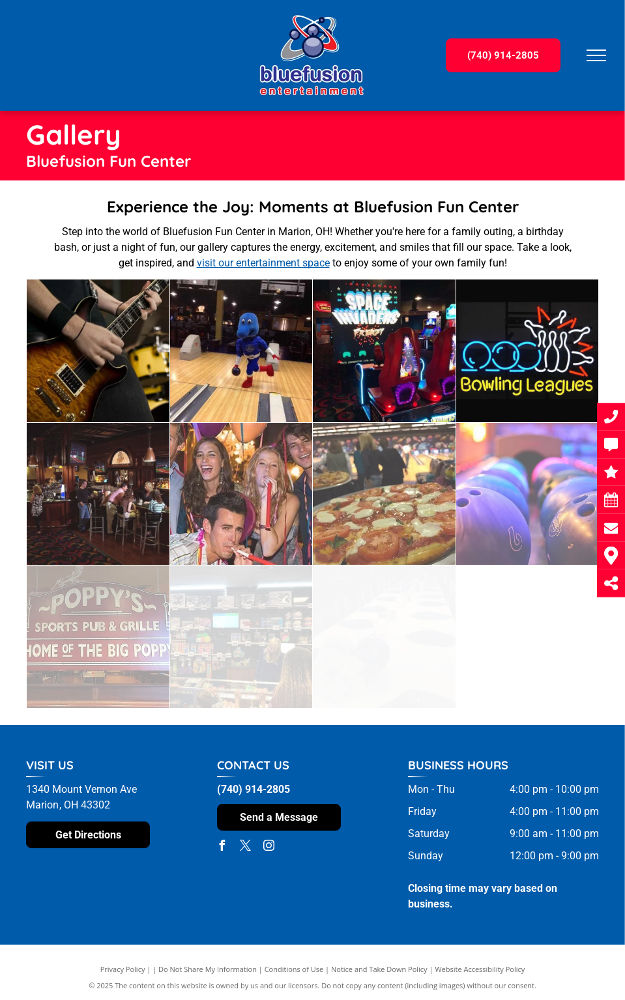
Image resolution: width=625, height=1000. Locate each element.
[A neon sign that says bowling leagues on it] (527, 350)
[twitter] (245, 847)
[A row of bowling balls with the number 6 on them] (527, 494)
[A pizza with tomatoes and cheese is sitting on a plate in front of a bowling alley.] (384, 494)
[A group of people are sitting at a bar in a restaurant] (98, 494)
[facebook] (222, 847)
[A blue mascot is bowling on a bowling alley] (241, 350)
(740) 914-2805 (253, 789)
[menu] (596, 55)
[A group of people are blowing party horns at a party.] (241, 494)
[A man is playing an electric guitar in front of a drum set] (98, 350)
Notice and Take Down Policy (379, 969)
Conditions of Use (294, 969)
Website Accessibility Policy (480, 969)
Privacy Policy (122, 969)
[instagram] (269, 847)
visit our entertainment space (263, 263)
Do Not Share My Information (207, 969)
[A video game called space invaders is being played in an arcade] (384, 350)
